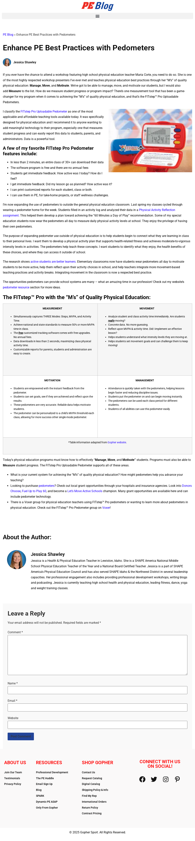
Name (13, 683)
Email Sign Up (44, 783)
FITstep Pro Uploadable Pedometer (44, 111)
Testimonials (12, 778)
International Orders (94, 801)
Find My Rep (89, 795)
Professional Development (52, 772)
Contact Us (88, 772)
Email (12, 700)
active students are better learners (53, 261)
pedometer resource (16, 287)
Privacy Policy (12, 783)
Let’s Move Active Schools (84, 491)
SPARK (40, 795)
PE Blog (8, 34)
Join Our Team (13, 772)
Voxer (106, 507)
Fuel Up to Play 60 (34, 491)
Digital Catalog (91, 783)
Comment (15, 632)
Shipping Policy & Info (95, 789)
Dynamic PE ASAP (47, 801)
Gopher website (117, 442)
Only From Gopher (47, 807)
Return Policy (90, 807)
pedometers (46, 486)
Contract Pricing (91, 813)
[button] (97, 16)
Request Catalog (92, 778)
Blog (39, 789)
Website (13, 718)
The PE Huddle (45, 778)
